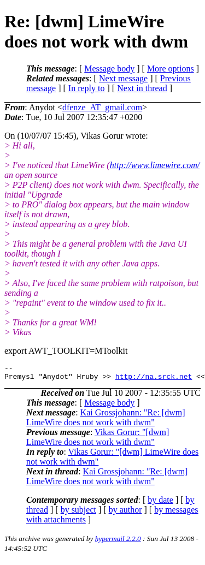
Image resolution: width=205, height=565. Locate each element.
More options (170, 68)
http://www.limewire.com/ (155, 165)
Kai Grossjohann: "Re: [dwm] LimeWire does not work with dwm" (105, 420)
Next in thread (142, 88)
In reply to (86, 88)
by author (125, 513)
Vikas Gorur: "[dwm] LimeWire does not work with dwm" (97, 440)
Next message (123, 78)
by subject (78, 513)
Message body (109, 68)
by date (160, 503)
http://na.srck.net (153, 379)
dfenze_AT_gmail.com (102, 107)
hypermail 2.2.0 (118, 542)
